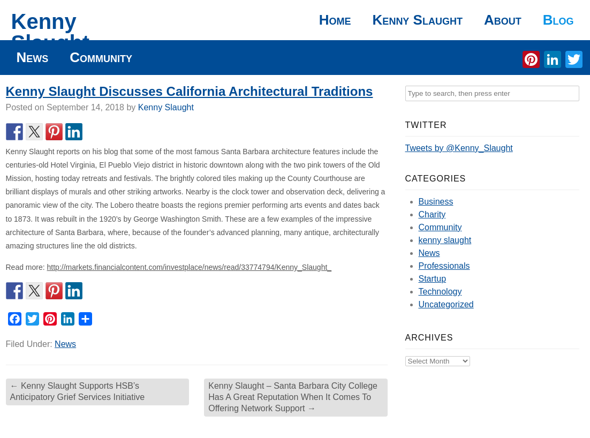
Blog (558, 20)
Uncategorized (446, 304)
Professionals (444, 265)
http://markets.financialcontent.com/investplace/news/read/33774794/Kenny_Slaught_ (189, 267)
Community (101, 57)
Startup (433, 278)
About (502, 20)
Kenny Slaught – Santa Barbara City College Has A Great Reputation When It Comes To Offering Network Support (292, 397)
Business (436, 201)
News (33, 57)
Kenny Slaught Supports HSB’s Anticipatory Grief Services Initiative (77, 391)
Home (335, 20)
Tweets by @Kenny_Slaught (459, 148)
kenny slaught (445, 240)
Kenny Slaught (50, 32)
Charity (432, 214)
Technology (440, 291)
